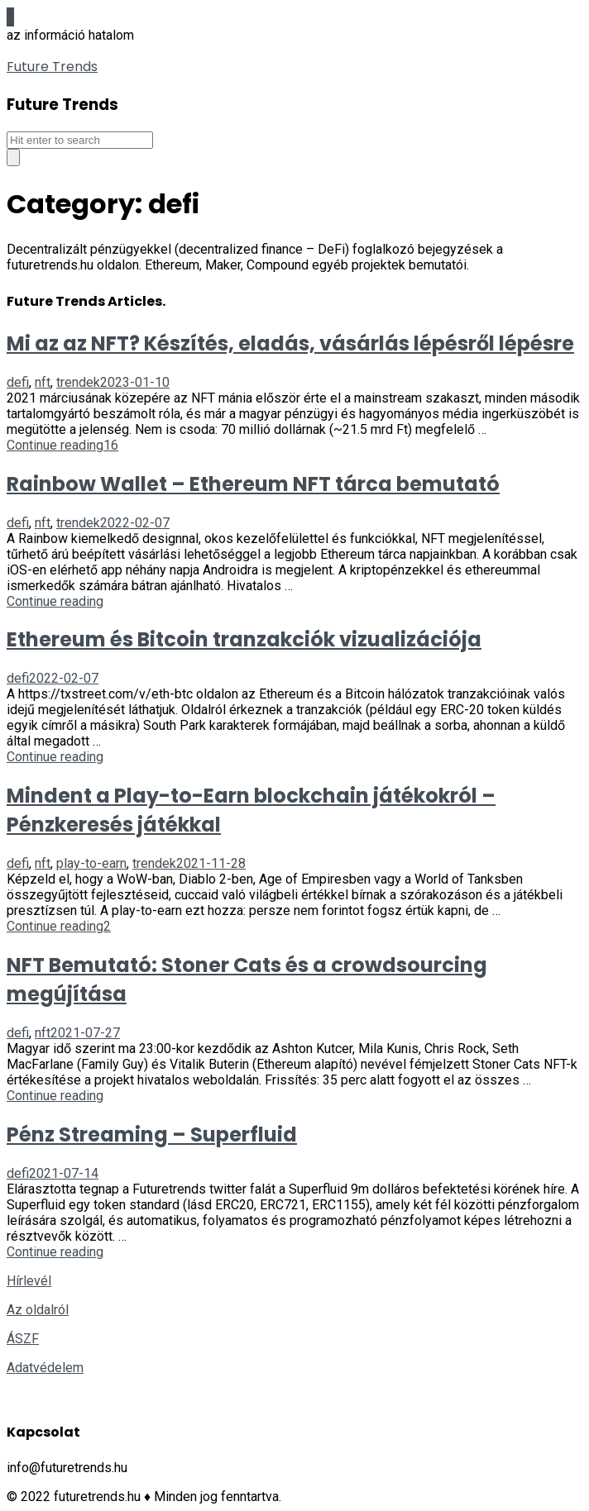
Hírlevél (29, 1281)
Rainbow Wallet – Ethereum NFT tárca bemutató (253, 484)
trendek (78, 382)
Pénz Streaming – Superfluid (152, 1134)
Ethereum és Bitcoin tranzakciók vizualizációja (244, 639)
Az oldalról (38, 1310)
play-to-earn (91, 863)
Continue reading (55, 445)
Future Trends (52, 66)
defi (18, 382)
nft (42, 382)
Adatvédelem (45, 1367)
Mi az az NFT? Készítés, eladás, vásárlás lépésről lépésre (290, 343)
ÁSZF (23, 1339)
